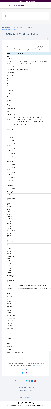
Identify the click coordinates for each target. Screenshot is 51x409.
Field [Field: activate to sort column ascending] (8, 53)
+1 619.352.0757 (20, 1)
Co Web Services (39, 405)
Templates (15, 27)
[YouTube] (30, 403)
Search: (35, 51)
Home (4, 27)
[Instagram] (33, 403)
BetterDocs (28, 397)
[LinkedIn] (26, 403)
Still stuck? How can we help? (25, 388)
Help (8, 27)
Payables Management (27, 27)
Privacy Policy (36, 365)
